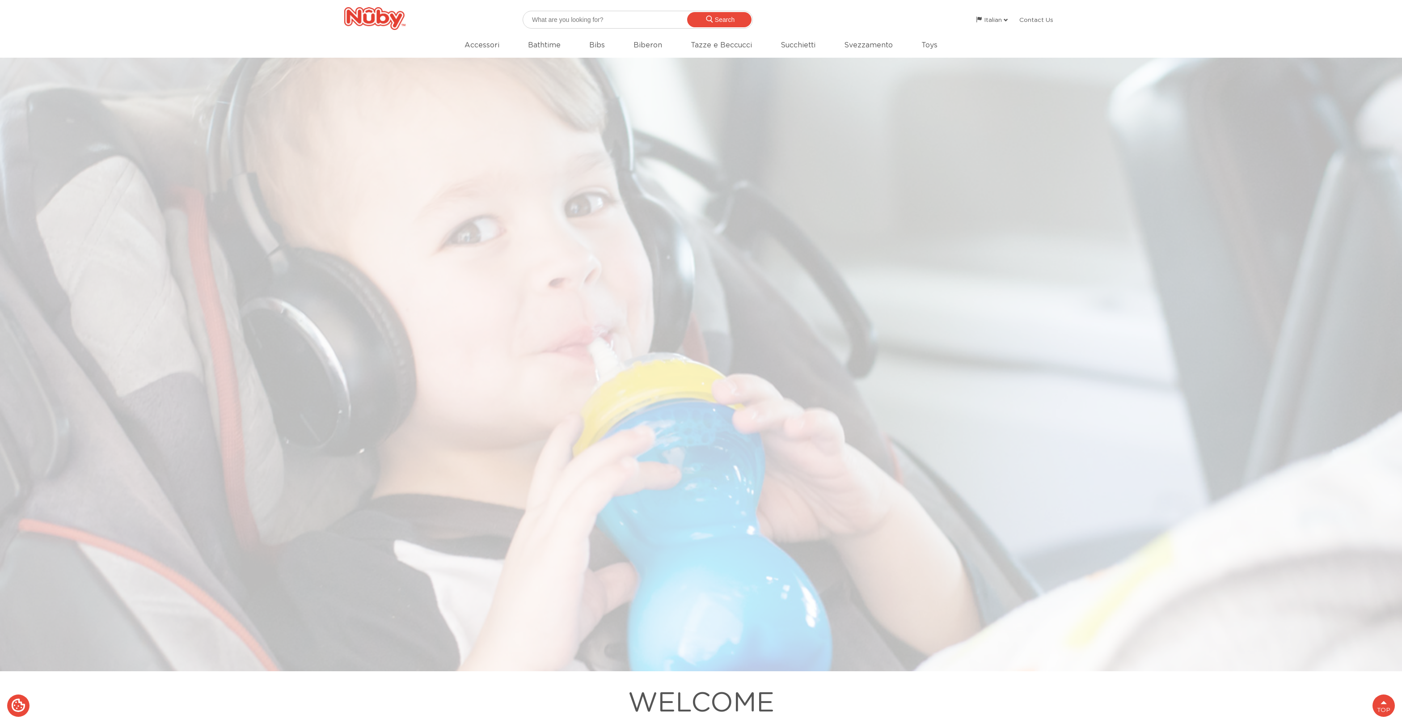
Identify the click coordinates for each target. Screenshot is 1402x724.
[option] (701, 364)
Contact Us (1036, 19)
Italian (992, 19)
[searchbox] (638, 20)
